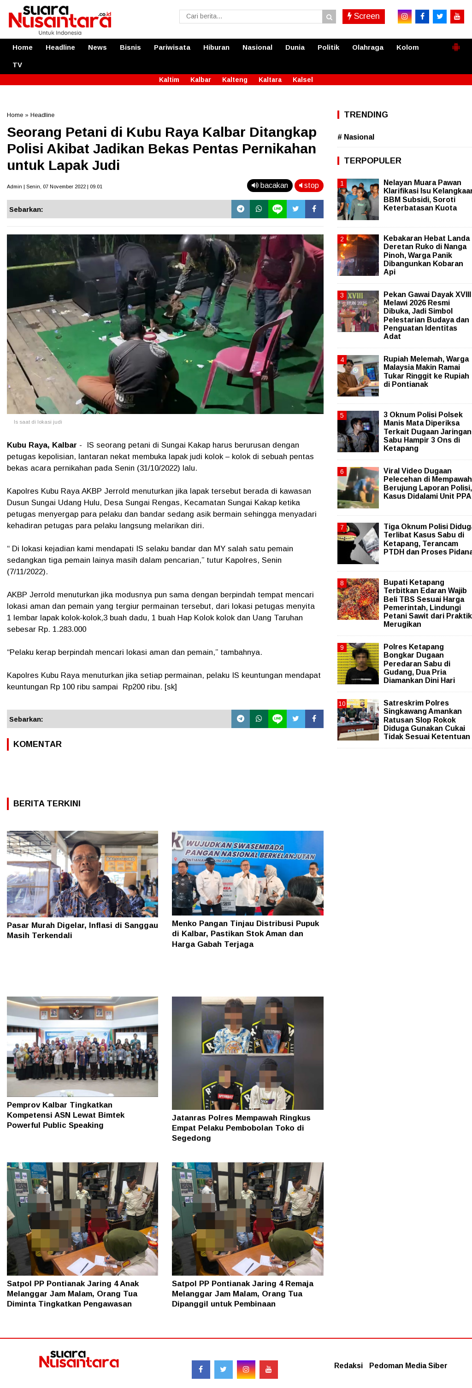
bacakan (270, 185)
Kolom (407, 47)
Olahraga (368, 47)
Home (22, 47)
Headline (60, 47)
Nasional (257, 47)
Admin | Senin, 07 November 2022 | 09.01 (54, 186)
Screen (364, 16)
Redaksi (348, 1366)
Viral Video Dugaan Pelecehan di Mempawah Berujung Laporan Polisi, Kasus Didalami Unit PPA (428, 483)
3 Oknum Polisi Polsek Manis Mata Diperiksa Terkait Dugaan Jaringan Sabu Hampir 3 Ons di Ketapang (428, 431)
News (97, 47)
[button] (455, 43)
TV (17, 65)
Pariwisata (172, 47)
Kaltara (270, 79)
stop (309, 185)
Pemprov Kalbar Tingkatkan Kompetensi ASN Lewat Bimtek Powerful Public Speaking (65, 1115)
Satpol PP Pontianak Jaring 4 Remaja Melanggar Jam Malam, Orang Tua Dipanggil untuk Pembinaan (242, 1293)
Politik (328, 47)
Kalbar (200, 79)
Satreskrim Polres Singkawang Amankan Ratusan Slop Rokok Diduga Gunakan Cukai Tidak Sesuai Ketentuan (427, 720)
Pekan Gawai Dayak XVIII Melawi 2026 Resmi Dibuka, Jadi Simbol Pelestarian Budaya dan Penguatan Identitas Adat (427, 315)
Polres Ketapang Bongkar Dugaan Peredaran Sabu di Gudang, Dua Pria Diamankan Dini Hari (419, 663)
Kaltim (169, 79)
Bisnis (130, 47)
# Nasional (355, 137)
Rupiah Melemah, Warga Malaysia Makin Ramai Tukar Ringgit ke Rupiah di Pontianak (426, 371)
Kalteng (235, 79)
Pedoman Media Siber (408, 1366)
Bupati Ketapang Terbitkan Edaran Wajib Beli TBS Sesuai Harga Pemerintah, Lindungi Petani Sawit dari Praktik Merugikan (428, 603)
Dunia (295, 47)
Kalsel (303, 79)
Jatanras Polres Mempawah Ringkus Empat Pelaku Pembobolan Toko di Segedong (241, 1128)
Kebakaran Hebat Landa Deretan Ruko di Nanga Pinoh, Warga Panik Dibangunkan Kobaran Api (427, 255)
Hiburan (216, 47)
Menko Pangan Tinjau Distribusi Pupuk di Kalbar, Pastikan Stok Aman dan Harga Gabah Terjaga (245, 933)
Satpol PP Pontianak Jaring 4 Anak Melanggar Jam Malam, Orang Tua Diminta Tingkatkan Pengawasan (73, 1293)
